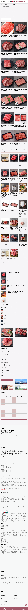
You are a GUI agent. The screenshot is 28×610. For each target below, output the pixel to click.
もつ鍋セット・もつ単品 (5, 370)
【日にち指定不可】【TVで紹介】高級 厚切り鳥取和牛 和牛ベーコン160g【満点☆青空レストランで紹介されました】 (16, 292)
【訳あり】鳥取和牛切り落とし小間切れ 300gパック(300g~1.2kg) (15, 285)
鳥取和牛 (2, 357)
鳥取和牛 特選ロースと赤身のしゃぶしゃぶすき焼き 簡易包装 (7, 54)
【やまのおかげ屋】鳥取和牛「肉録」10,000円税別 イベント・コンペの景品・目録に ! (5, 244)
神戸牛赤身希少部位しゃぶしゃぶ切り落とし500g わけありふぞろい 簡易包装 (7, 36)
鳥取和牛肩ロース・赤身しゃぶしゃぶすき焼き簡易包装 (7, 72)
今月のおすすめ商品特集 (5, 364)
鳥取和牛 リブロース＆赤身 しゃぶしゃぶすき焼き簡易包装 (7, 90)
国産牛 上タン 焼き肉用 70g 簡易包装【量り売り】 (5, 210)
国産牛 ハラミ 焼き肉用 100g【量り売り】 (4, 228)
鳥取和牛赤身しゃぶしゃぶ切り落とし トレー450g (20, 144)
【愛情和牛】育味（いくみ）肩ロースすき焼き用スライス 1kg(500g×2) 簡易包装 (20, 126)
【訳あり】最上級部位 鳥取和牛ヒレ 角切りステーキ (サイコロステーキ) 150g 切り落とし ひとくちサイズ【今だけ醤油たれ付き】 (14, 260)
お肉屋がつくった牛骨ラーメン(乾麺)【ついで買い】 (23, 193)
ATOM (4, 604)
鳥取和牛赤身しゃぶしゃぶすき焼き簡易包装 (13, 272)
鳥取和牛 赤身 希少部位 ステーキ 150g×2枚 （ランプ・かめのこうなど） (14, 244)
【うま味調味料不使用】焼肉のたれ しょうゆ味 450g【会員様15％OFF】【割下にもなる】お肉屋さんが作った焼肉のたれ (23, 244)
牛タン (2, 375)
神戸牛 (2, 356)
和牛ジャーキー (3, 372)
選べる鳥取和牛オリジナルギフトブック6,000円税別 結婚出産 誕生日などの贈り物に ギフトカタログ (23, 211)
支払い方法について (4, 595)
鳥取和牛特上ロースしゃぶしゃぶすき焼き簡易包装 (20, 90)
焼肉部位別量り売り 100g (5, 362)
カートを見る (16, 598)
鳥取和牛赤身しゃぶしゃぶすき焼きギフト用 (23, 163)
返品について (3, 598)
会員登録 (15, 595)
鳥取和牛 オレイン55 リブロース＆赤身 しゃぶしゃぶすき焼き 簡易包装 (7, 108)
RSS (1, 604)
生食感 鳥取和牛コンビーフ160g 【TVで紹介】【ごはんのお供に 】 (14, 193)
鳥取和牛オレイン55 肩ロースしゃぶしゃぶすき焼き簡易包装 (20, 72)
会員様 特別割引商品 (4, 367)
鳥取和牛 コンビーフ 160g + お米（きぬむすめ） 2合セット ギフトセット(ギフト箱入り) (5, 259)
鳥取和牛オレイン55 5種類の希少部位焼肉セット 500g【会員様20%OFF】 (14, 228)
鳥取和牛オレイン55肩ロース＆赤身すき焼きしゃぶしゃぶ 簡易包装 (20, 108)
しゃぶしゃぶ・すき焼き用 (11, 4)
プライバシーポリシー (4, 601)
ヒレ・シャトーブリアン (5, 351)
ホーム (2, 4)
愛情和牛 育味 (3, 359)
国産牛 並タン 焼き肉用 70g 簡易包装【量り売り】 (14, 210)
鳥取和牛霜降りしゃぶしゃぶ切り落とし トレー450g (7, 144)
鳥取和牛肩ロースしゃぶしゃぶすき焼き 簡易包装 (20, 36)
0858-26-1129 (5, 433)
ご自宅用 (5, 4)
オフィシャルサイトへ (14, 420)
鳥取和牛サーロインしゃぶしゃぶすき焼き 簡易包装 (20, 54)
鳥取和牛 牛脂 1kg (21, 227)
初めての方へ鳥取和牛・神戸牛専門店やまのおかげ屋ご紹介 (10, 365)
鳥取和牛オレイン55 (4, 354)
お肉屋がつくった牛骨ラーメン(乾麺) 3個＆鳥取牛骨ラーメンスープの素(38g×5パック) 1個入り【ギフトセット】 (5, 164)
